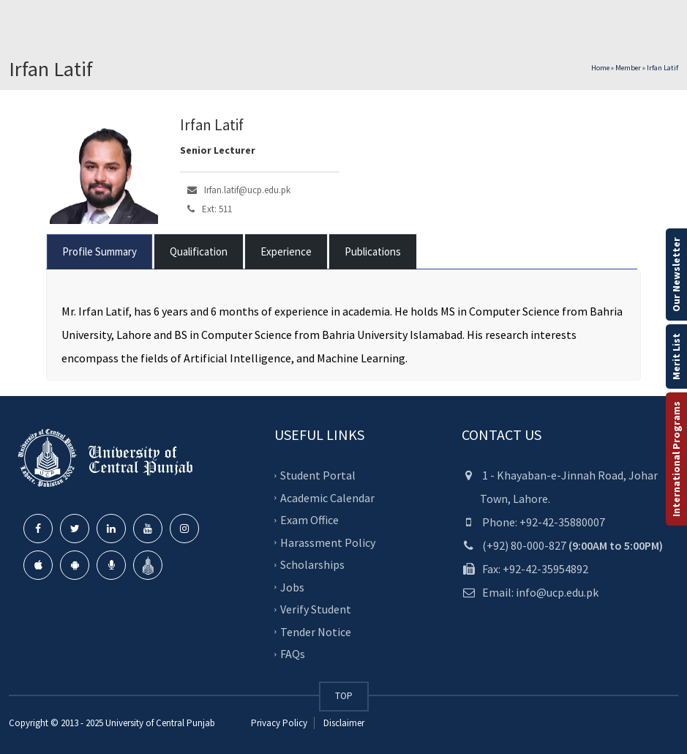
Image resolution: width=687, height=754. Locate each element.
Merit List (676, 356)
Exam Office (309, 519)
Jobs (292, 587)
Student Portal (318, 475)
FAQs (292, 653)
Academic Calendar (327, 497)
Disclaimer (342, 723)
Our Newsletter (676, 274)
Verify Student (315, 609)
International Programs (676, 459)
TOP (344, 696)
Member (628, 67)
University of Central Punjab (160, 723)
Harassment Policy (327, 542)
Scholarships (312, 564)
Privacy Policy (279, 723)
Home (600, 67)
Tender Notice (315, 631)
